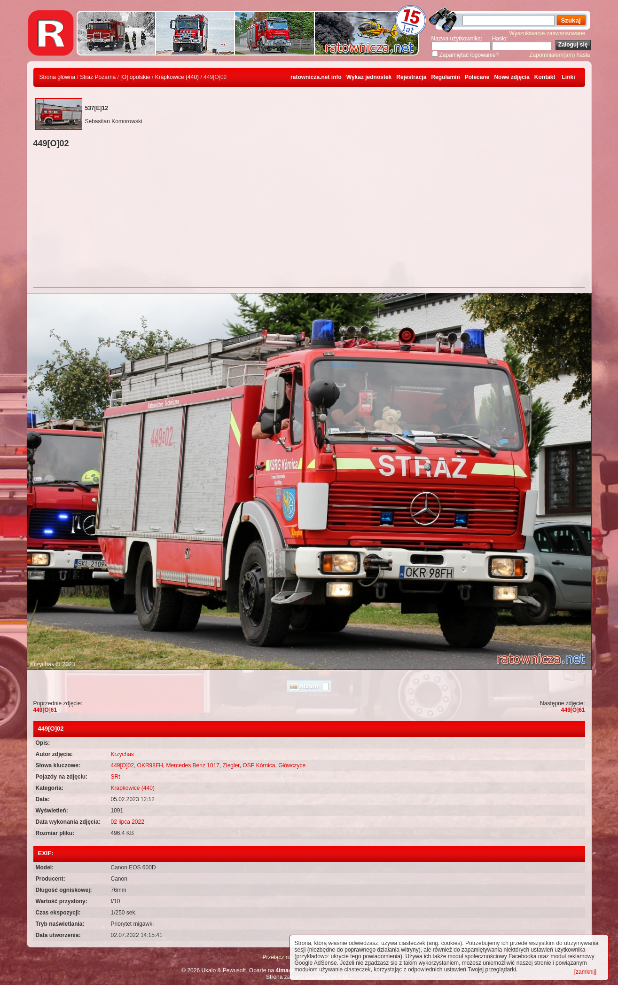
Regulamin (445, 77)
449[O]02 (122, 765)
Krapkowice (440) (177, 77)
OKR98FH (150, 765)
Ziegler (231, 765)
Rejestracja (411, 77)
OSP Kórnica (259, 765)
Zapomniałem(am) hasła (559, 55)
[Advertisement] (309, 219)
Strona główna (57, 77)
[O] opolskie (135, 77)
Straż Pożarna (98, 77)
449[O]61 (45, 710)
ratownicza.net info (316, 77)
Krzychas (122, 754)
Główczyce (291, 765)
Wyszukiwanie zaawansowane (547, 33)
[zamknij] (585, 972)
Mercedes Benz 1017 (192, 765)
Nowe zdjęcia (511, 77)
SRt (115, 776)
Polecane (477, 77)
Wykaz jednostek (368, 77)
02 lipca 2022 (127, 822)
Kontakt (544, 77)
